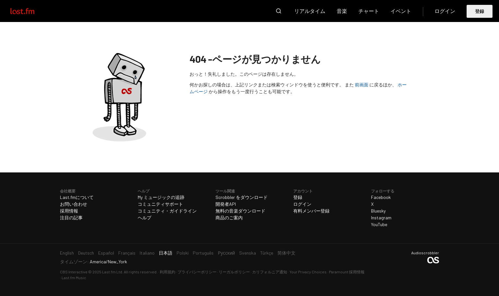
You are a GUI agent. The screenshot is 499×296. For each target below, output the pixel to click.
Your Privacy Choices (308, 271)
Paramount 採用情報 (347, 271)
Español (106, 253)
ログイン (445, 11)
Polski (183, 253)
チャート (368, 11)
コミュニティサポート (160, 204)
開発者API (225, 204)
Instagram (381, 217)
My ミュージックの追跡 (161, 197)
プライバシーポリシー (197, 271)
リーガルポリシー (234, 271)
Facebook (381, 197)
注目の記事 (71, 217)
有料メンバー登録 (311, 211)
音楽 (342, 11)
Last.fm (29, 11)
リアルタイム (309, 11)
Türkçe (266, 253)
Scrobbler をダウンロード (241, 197)
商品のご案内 (229, 217)
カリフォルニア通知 (269, 271)
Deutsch (86, 253)
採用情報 (69, 211)
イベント (400, 11)
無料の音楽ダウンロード (240, 211)
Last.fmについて (77, 197)
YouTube (379, 224)
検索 (278, 11)
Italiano (147, 253)
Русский (226, 253)
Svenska (247, 253)
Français (126, 253)
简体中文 (286, 253)
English (67, 253)
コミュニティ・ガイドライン (167, 211)
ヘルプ (144, 217)
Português (203, 253)
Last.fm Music (74, 277)
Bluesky (378, 211)
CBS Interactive (73, 271)
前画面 (361, 84)
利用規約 (167, 271)
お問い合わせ (73, 204)
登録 (479, 11)
